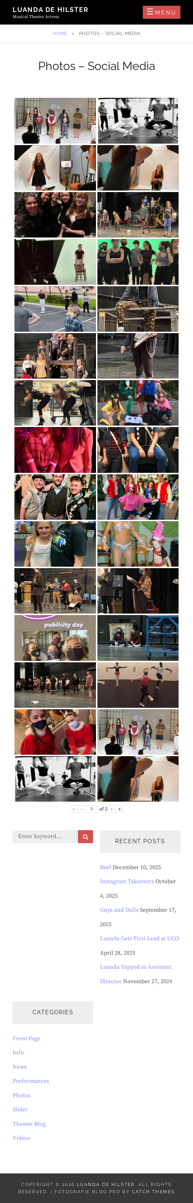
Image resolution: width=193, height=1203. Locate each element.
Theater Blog (29, 1124)
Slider (20, 1109)
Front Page (26, 1038)
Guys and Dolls (119, 910)
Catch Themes (153, 1191)
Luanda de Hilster (51, 9)
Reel (105, 867)
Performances (31, 1081)
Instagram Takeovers (127, 881)
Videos (21, 1138)
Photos (21, 1095)
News (20, 1067)
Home (60, 33)
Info (18, 1052)
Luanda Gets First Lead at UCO (139, 938)
